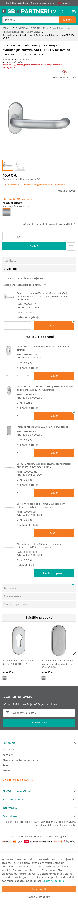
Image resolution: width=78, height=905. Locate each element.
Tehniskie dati (13, 588)
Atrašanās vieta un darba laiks (21, 760)
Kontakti (7, 754)
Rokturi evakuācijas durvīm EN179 (21, 31)
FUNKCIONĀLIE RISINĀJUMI (30, 28)
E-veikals (10, 268)
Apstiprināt (39, 889)
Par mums (8, 749)
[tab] (39, 260)
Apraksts (10, 260)
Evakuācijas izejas (60, 28)
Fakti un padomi (15, 604)
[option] (6, 212)
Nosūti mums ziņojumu (43, 3)
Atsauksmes (12, 596)
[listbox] (39, 213)
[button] (20, 165)
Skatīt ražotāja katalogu (64, 77)
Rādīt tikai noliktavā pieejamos (25, 278)
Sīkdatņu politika (53, 880)
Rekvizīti (7, 765)
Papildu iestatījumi (39, 896)
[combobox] (30, 19)
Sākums (7, 28)
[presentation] (3, 652)
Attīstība (7, 770)
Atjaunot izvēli (67, 190)
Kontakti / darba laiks (17, 3)
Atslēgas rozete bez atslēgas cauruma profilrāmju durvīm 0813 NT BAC (57, 663)
